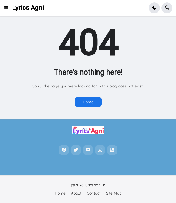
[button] (8, 7)
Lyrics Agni (28, 7)
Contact (94, 193)
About (76, 193)
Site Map (113, 193)
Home (88, 101)
